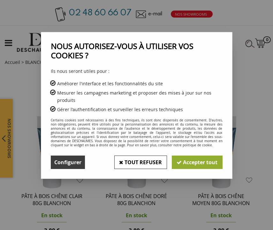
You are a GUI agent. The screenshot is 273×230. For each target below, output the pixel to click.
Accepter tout (197, 162)
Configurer (67, 162)
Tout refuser (140, 162)
